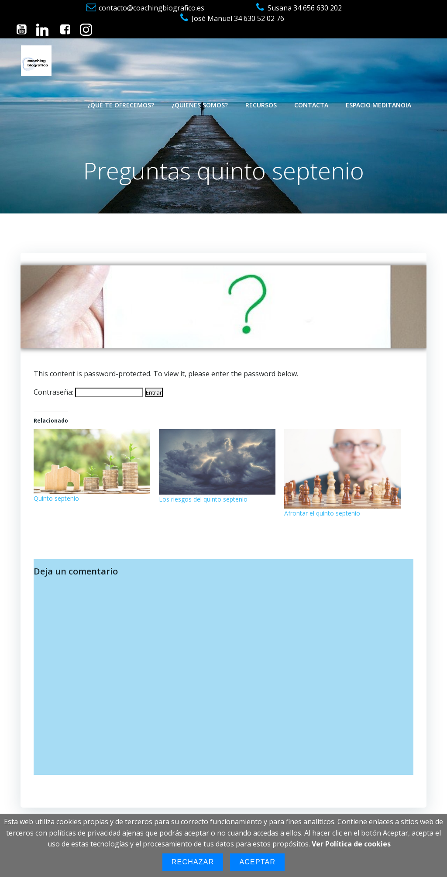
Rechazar (193, 862)
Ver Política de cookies (351, 844)
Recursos (261, 105)
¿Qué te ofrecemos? (120, 105)
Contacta (311, 105)
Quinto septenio (56, 498)
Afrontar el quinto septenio (322, 513)
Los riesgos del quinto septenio (203, 499)
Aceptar (257, 862)
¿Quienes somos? (200, 105)
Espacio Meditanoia (378, 105)
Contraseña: (88, 392)
